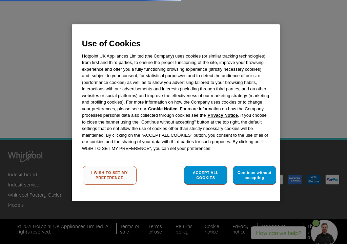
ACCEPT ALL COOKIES (206, 175)
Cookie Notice (163, 108)
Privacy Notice (222, 115)
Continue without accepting (254, 175)
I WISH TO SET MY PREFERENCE (109, 175)
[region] (176, 112)
